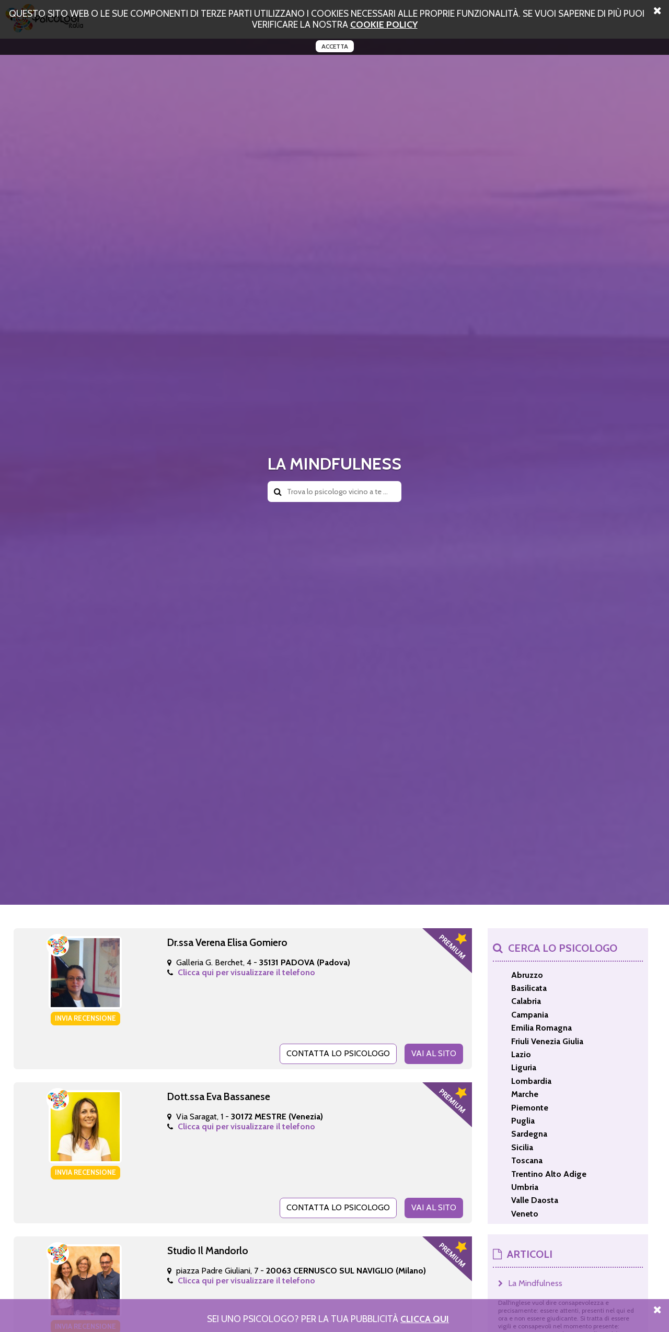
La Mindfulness (535, 1283)
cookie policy (384, 24)
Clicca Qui (424, 1318)
